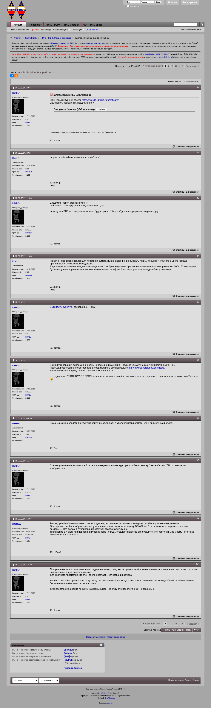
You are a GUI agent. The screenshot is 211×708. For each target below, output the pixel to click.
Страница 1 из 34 (154, 65)
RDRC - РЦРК (53, 25)
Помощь (172, 2)
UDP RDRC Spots (92, 25)
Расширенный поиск (191, 29)
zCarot (110, 703)
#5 (198, 302)
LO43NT (28, 172)
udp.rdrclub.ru (165, 57)
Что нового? (34, 25)
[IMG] (67, 656)
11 (176, 65)
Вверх (196, 630)
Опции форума (60, 30)
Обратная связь (176, 680)
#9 (198, 518)
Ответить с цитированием (186, 146)
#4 (198, 256)
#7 (198, 418)
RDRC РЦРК (31, 37)
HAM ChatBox (71, 25)
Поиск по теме (190, 81)
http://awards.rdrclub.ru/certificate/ (100, 100)
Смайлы (68, 653)
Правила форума (73, 668)
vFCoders (111, 698)
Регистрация (190, 2)
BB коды (68, 649)
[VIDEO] (68, 659)
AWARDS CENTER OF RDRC (157, 54)
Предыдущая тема (95, 636)
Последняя (193, 66)
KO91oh (28, 122)
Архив (188, 680)
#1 (198, 87)
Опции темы (173, 81)
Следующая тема (116, 636)
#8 (198, 460)
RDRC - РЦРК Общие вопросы (56, 37)
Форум (18, 25)
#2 (198, 152)
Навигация (77, 30)
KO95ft (28, 538)
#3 (198, 198)
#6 (198, 360)
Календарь (46, 30)
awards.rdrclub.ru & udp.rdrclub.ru (36, 72)
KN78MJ (28, 437)
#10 (197, 564)
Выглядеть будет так (61, 306)
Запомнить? (134, 7)
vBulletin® (105, 693)
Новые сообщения (20, 30)
